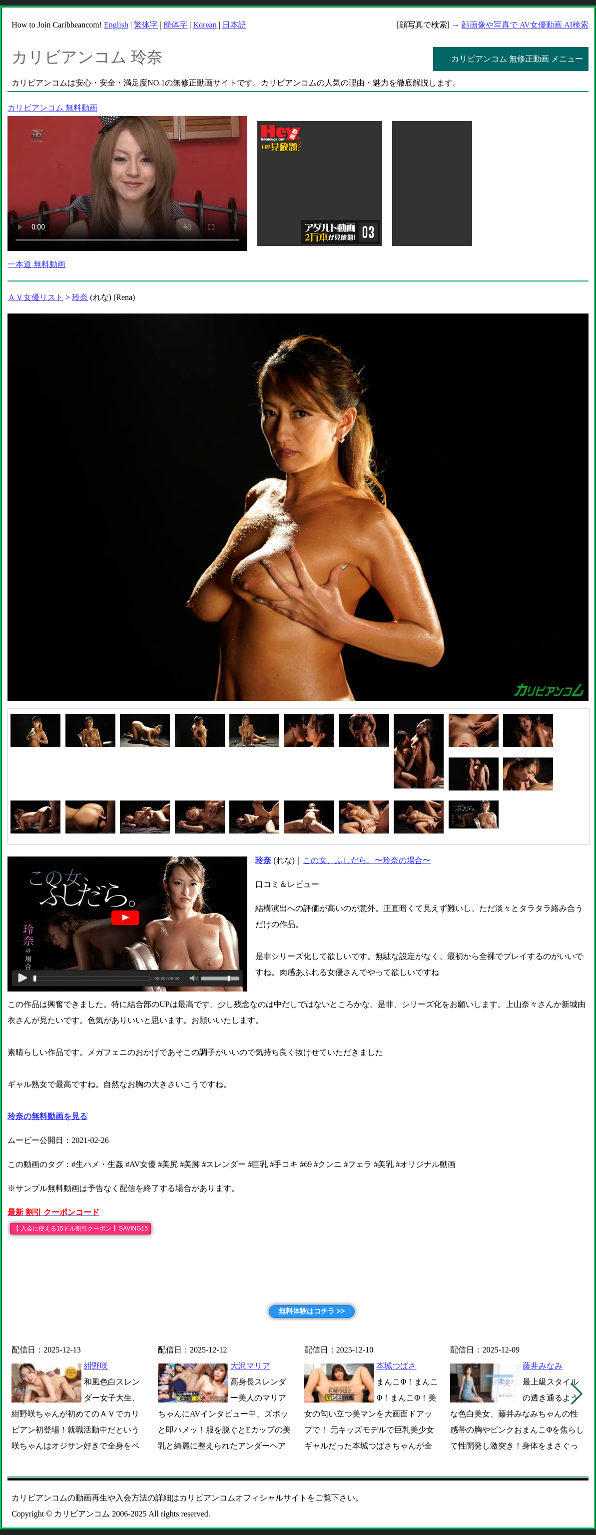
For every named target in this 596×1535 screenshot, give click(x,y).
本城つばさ (396, 1366)
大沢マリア (250, 1366)
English (116, 24)
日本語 (234, 24)
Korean (205, 24)
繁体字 (146, 24)
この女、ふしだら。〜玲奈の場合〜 (367, 860)
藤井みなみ (543, 1366)
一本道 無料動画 (36, 264)
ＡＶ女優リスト (35, 297)
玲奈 (80, 297)
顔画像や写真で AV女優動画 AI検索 (525, 24)
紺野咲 (96, 1366)
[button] (577, 1394)
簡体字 (175, 24)
